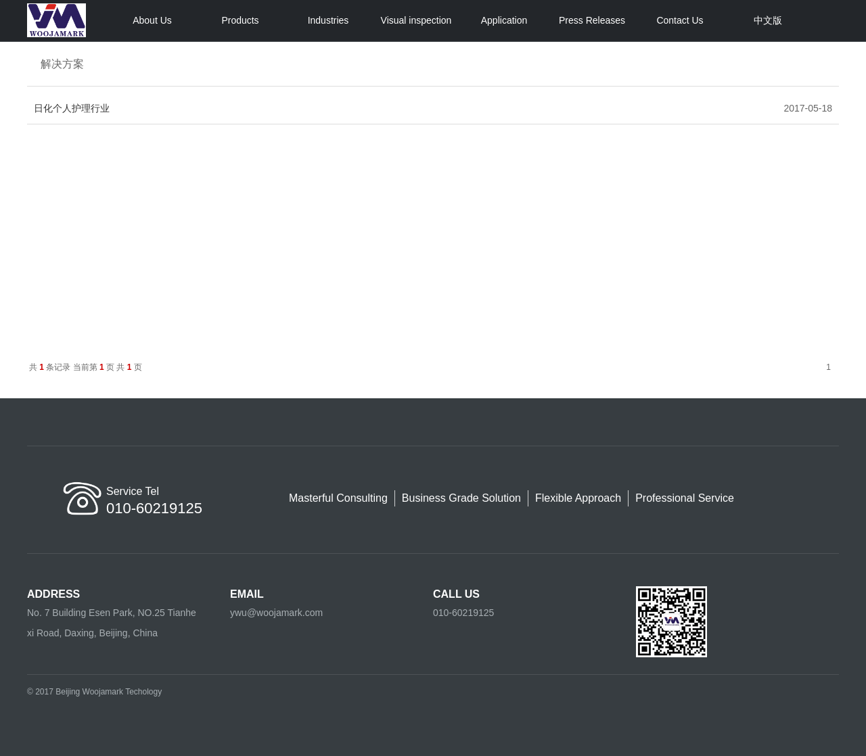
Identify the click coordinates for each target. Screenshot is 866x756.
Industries (328, 20)
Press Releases (592, 20)
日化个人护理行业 (72, 108)
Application (504, 20)
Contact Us (679, 20)
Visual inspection (416, 20)
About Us (152, 20)
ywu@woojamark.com (276, 612)
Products (239, 20)
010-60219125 (463, 612)
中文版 (768, 20)
